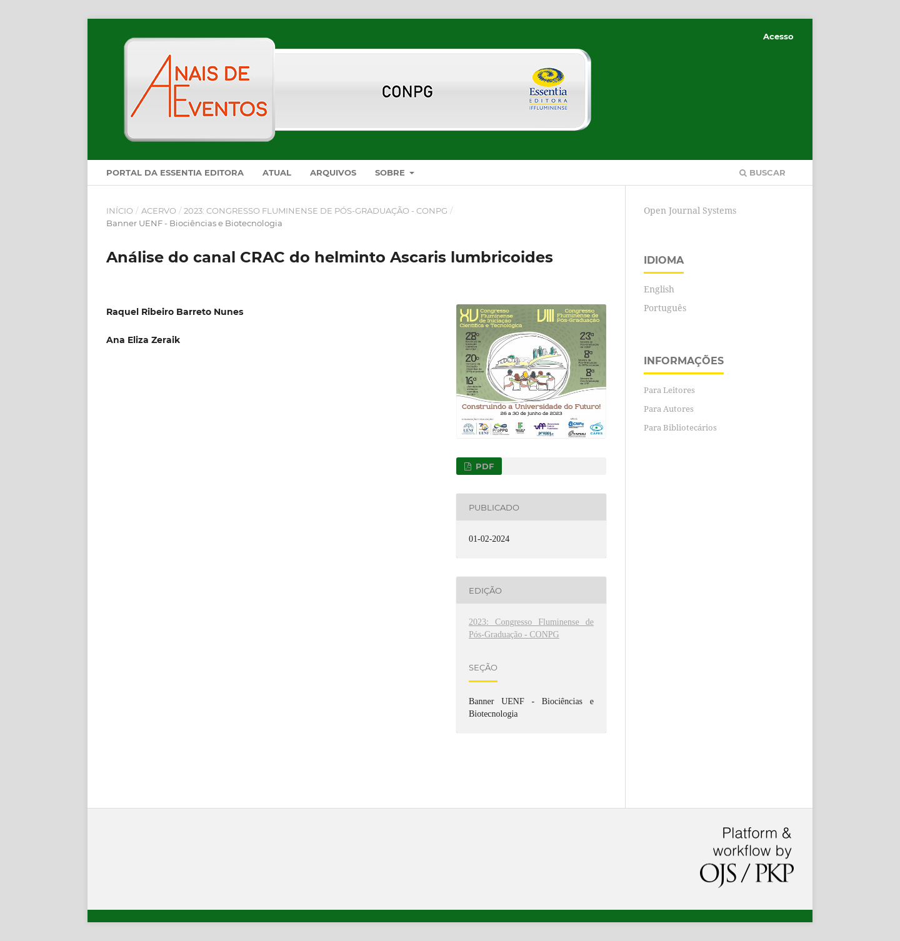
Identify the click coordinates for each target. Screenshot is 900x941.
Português (665, 308)
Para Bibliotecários (680, 427)
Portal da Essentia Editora (175, 172)
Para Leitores (669, 390)
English (659, 289)
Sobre (391, 172)
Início (119, 211)
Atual (276, 172)
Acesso (778, 36)
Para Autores (669, 408)
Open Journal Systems (690, 210)
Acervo (158, 211)
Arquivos (333, 172)
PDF (483, 466)
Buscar (762, 172)
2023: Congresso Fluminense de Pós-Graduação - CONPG (316, 211)
